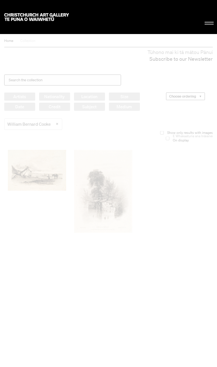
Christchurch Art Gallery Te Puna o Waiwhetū (36, 17)
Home (8, 40)
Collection (27, 40)
